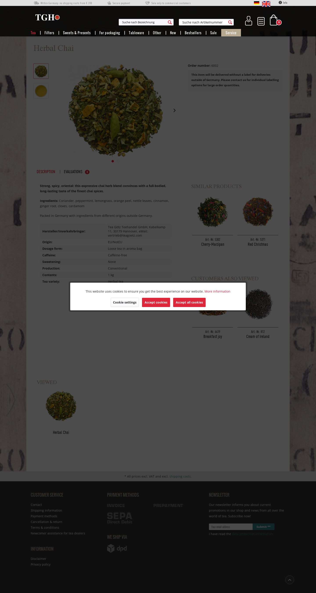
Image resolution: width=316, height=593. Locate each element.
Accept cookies (156, 302)
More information (217, 291)
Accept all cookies (189, 302)
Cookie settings (124, 302)
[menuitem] (168, 22)
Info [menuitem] (283, 2)
